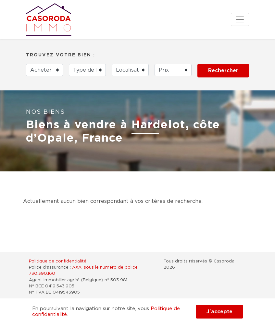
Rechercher (223, 70)
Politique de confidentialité (57, 261)
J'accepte (219, 311)
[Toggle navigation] (240, 19)
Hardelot (158, 125)
